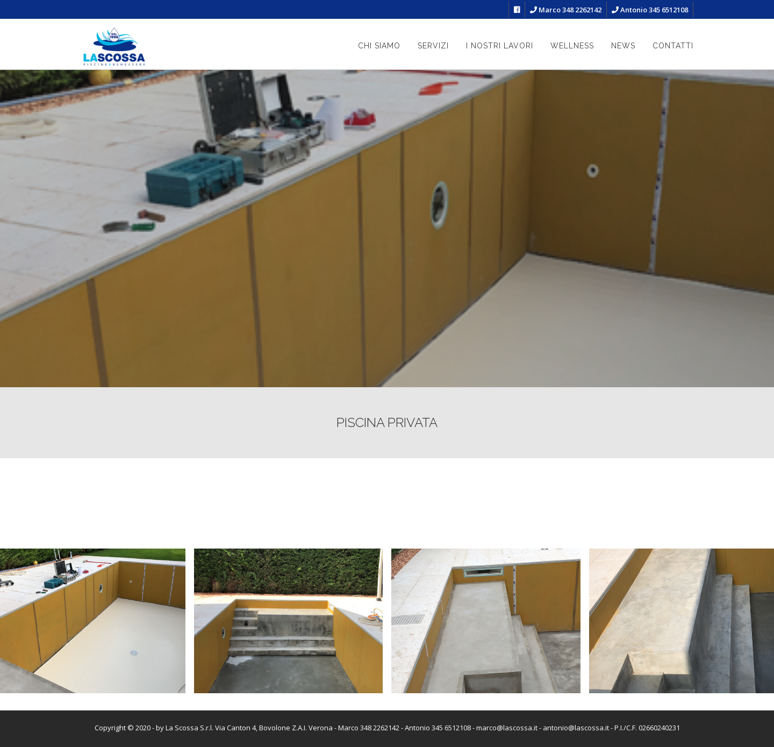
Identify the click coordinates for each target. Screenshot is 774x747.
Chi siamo (379, 45)
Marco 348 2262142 (565, 10)
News (623, 45)
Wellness (572, 45)
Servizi (433, 45)
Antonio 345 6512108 (650, 10)
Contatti (673, 45)
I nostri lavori (499, 45)
